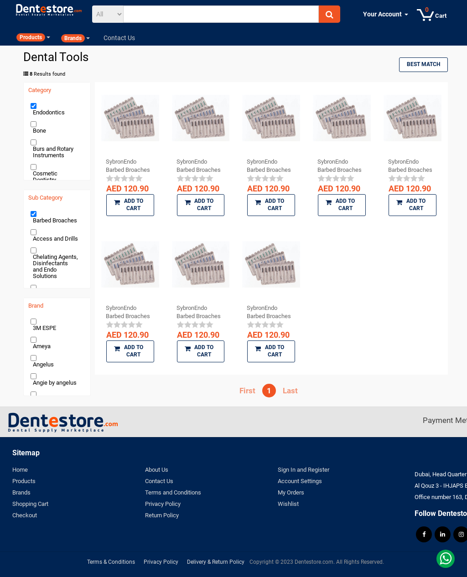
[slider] (124, 178)
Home (20, 469)
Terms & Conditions (111, 562)
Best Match (423, 64)
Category (39, 90)
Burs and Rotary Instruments (53, 152)
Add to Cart (128, 204)
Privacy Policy (163, 503)
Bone (39, 130)
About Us (156, 469)
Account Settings (300, 481)
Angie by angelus (55, 382)
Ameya (42, 346)
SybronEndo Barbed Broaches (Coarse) (269, 166)
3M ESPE (44, 328)
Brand (35, 306)
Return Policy (162, 515)
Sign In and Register (303, 469)
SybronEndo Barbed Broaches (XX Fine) (128, 312)
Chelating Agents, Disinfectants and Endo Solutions (55, 266)
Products (24, 481)
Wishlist (288, 503)
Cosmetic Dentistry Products (45, 180)
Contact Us (159, 481)
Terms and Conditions (173, 492)
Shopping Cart (30, 503)
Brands (21, 492)
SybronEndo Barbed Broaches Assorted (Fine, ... (339, 166)
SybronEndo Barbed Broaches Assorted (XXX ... (128, 166)
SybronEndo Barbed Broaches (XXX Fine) (198, 166)
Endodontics (49, 112)
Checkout (24, 515)
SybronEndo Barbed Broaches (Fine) (410, 166)
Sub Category (45, 198)
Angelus (43, 364)
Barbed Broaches (55, 220)
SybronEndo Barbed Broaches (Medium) (198, 312)
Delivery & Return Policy (215, 562)
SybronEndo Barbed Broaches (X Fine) (269, 312)
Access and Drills (55, 238)
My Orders (291, 492)
